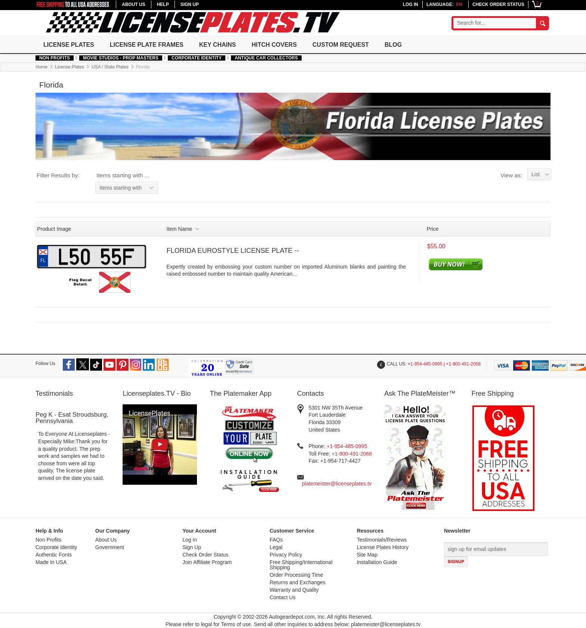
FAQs (276, 540)
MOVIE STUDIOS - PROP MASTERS (120, 58)
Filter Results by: (58, 175)
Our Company (112, 531)
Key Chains (217, 45)
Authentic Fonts (54, 555)
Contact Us (282, 597)
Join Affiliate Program (207, 562)
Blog (393, 45)
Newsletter (457, 531)
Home (41, 67)
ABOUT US (133, 4)
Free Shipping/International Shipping (300, 565)
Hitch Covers (274, 45)
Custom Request (340, 45)
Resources (370, 531)
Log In (189, 540)
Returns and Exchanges (297, 582)
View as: (511, 175)
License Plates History (383, 547)
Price (433, 229)
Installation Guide (377, 562)
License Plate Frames (146, 45)
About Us (106, 540)
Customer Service (291, 531)
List (535, 174)
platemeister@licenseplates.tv (336, 484)
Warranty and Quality (293, 590)
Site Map (367, 555)
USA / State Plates (110, 67)
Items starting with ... (122, 175)
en (459, 4)
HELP (163, 4)
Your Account (199, 531)
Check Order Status (205, 555)
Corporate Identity (197, 58)
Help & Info (49, 531)
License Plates (68, 45)
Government (109, 547)
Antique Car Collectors (266, 58)
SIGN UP (190, 4)
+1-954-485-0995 (347, 446)
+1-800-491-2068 (351, 454)
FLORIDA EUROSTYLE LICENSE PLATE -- (233, 250)
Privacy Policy (285, 555)
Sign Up (191, 547)
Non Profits (54, 58)
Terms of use (236, 624)
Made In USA (51, 562)
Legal (275, 547)
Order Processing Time (296, 575)
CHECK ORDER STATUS (498, 4)
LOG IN (410, 4)
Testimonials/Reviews (382, 540)
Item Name (183, 229)
